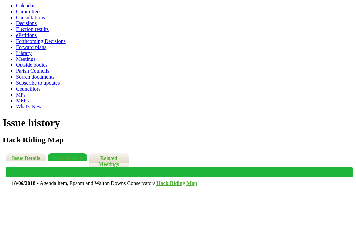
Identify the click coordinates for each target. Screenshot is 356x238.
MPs (20, 95)
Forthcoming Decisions (41, 41)
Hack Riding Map (176, 183)
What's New (29, 106)
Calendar (25, 5)
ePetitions (26, 35)
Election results (32, 29)
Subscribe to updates (38, 83)
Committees (28, 11)
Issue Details (26, 158)
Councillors (28, 89)
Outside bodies (32, 65)
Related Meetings (109, 161)
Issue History (67, 158)
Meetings (26, 59)
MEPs (22, 100)
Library (24, 53)
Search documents (35, 77)
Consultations (30, 17)
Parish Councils (32, 71)
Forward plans (31, 47)
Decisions (26, 23)
